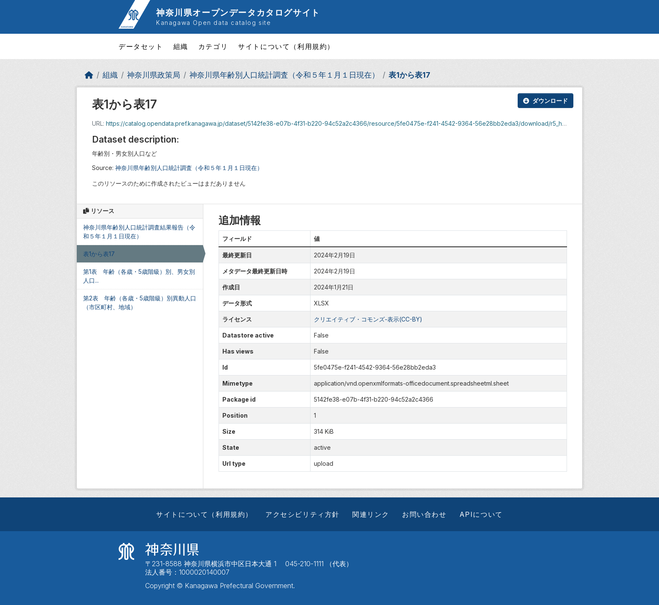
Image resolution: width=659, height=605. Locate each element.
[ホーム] (89, 74)
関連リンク (370, 514)
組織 (180, 46)
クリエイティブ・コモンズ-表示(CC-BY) (368, 319)
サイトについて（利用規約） (286, 46)
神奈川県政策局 (153, 74)
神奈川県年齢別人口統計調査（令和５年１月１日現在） (284, 74)
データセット (141, 46)
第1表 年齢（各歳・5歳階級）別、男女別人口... (139, 276)
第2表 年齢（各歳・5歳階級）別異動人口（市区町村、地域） (139, 302)
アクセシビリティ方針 (302, 514)
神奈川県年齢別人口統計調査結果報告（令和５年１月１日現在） (139, 232)
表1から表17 (409, 74)
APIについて (481, 514)
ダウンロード (545, 100)
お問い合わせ (424, 514)
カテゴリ (213, 46)
